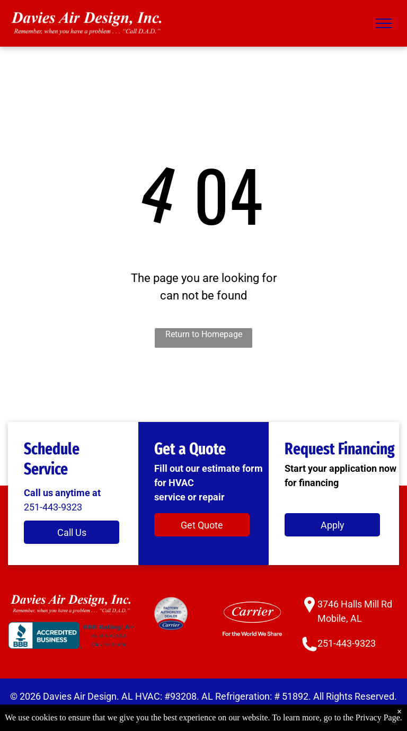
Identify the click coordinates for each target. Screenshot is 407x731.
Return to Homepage (203, 334)
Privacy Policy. (151, 710)
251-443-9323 (53, 507)
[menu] (383, 23)
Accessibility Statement (233, 710)
